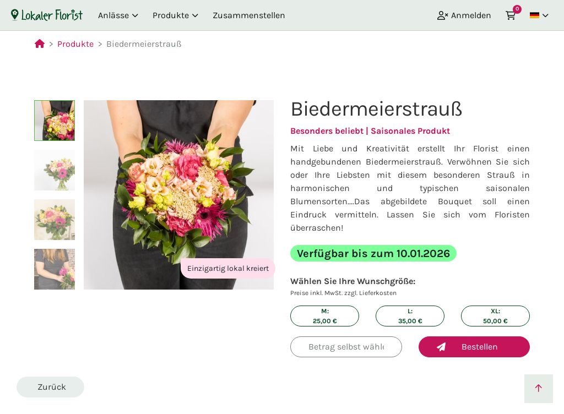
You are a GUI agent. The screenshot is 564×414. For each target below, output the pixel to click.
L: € (410, 316)
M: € (325, 316)
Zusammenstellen (249, 15)
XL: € (495, 316)
